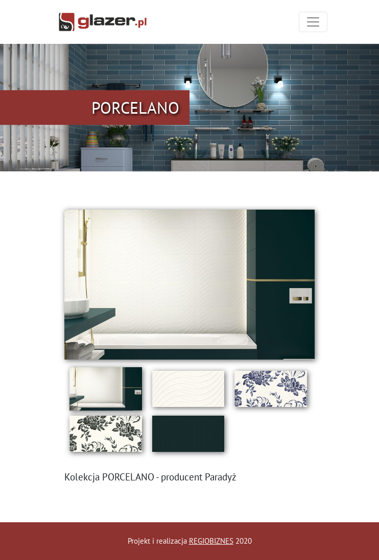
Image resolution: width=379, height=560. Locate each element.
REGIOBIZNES (211, 541)
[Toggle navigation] (313, 22)
